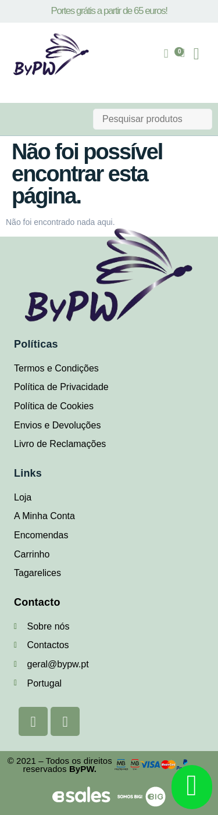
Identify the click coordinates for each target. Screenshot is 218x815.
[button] (196, 54)
